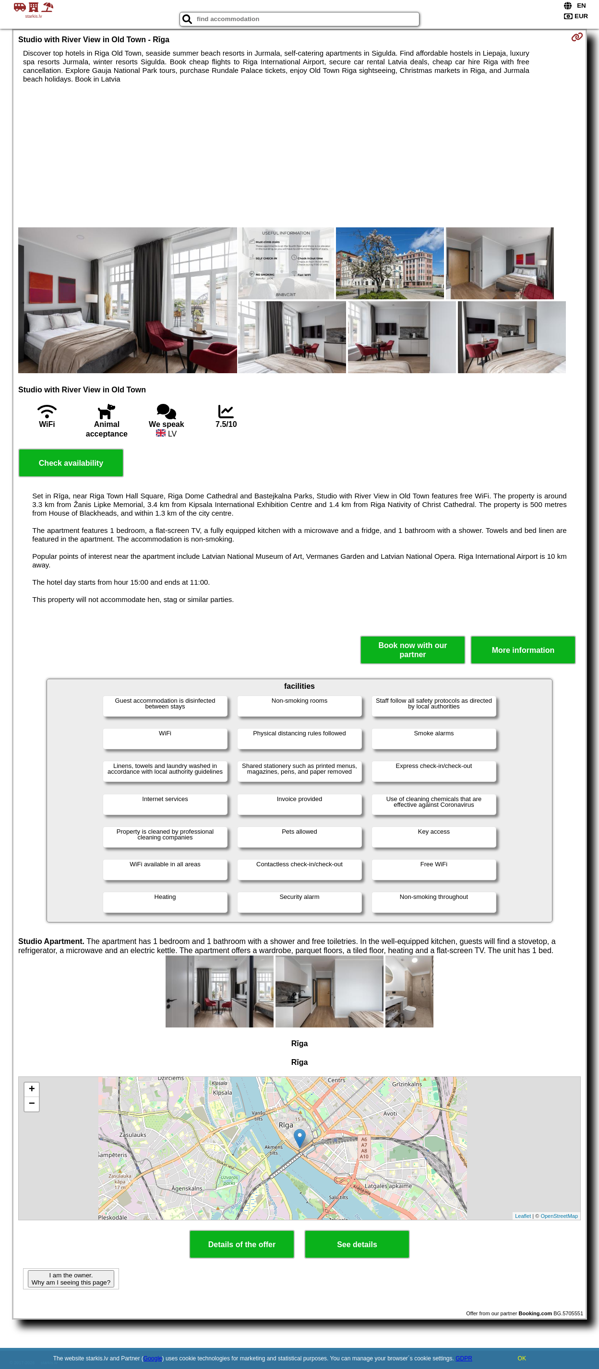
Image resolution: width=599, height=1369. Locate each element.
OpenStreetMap (559, 1216)
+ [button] (32, 1090)
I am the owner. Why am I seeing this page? (71, 1279)
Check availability (71, 463)
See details (357, 1244)
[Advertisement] (299, 155)
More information (523, 650)
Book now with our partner (412, 650)
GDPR (463, 1358)
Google (153, 1358)
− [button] (32, 1104)
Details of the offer (242, 1244)
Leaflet (523, 1216)
